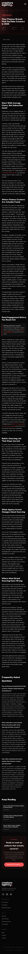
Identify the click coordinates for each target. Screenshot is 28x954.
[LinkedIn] (7, 894)
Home (3, 10)
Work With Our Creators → (14, 864)
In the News (5, 924)
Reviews (4, 916)
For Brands (4, 905)
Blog (7, 10)
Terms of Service (18, 950)
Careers (4, 938)
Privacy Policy (9, 950)
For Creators (5, 902)
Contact (4, 935)
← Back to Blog (6, 39)
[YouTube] (11, 894)
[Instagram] (3, 894)
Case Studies (5, 918)
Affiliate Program (6, 907)
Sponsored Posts (6, 921)
